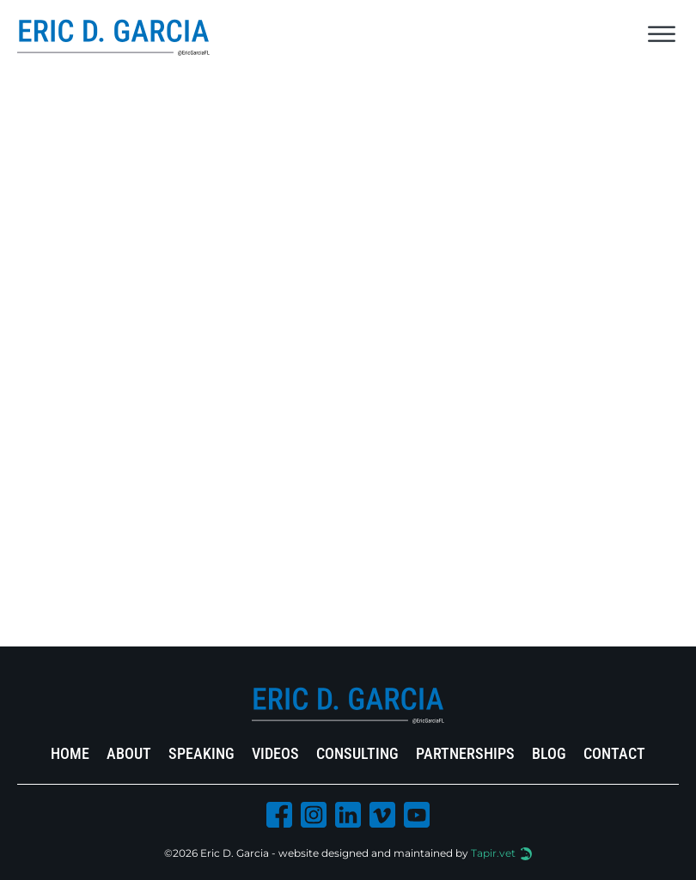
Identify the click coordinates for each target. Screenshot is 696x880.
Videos (275, 753)
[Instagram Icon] (314, 818)
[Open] (661, 34)
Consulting (357, 753)
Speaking (201, 753)
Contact (614, 753)
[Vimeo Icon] (382, 818)
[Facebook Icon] (279, 818)
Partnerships (465, 753)
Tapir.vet (493, 853)
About (129, 753)
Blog (549, 753)
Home (70, 753)
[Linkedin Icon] (348, 818)
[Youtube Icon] (417, 818)
